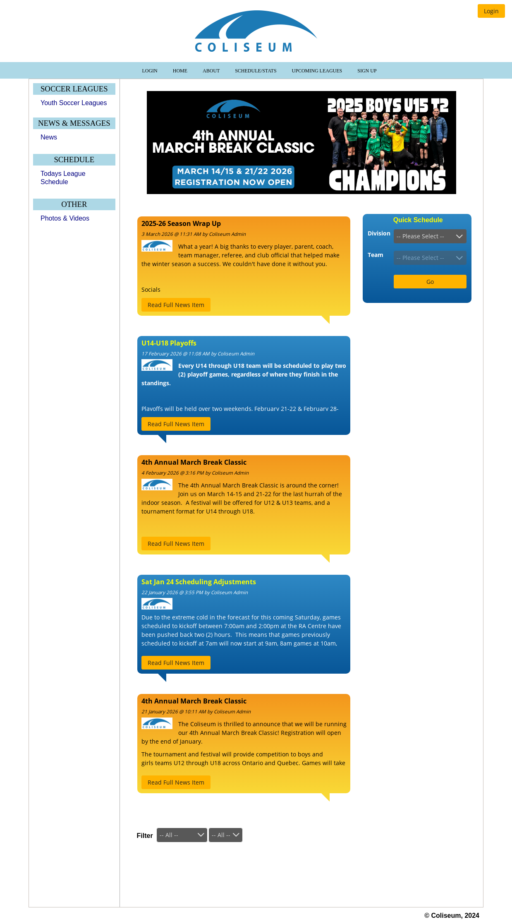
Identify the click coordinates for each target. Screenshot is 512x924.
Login (150, 71)
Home (181, 71)
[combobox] (430, 236)
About (212, 71)
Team (375, 255)
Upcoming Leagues (318, 71)
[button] (491, 11)
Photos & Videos (65, 218)
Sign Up (366, 71)
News (49, 137)
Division (379, 233)
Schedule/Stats (256, 71)
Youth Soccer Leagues (74, 102)
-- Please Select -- (420, 236)
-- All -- (169, 835)
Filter (145, 835)
